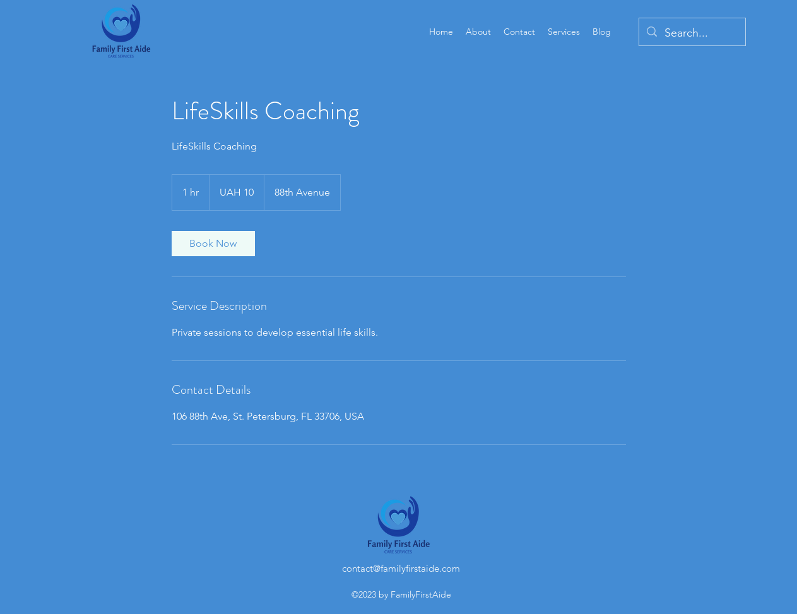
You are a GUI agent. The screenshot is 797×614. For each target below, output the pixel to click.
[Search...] (691, 33)
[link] (213, 243)
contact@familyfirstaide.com (401, 568)
